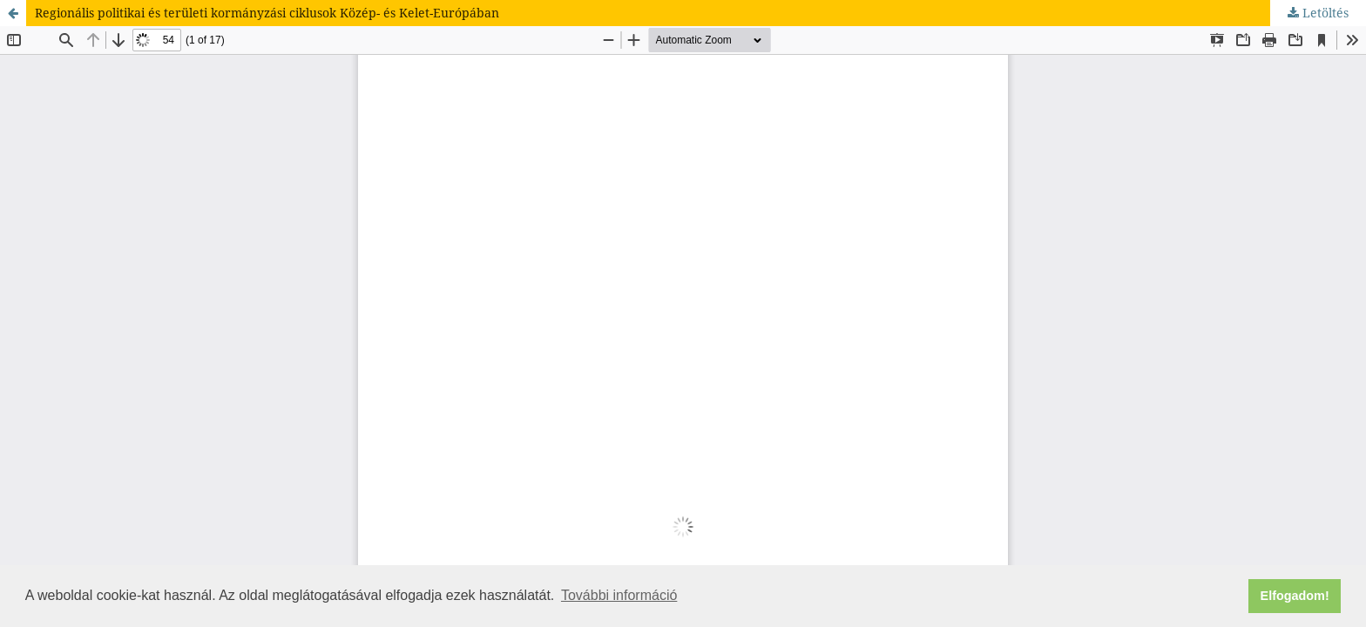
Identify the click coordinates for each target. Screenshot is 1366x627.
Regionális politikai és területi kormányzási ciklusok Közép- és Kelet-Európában (267, 12)
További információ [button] (619, 595)
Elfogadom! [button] (1295, 596)
